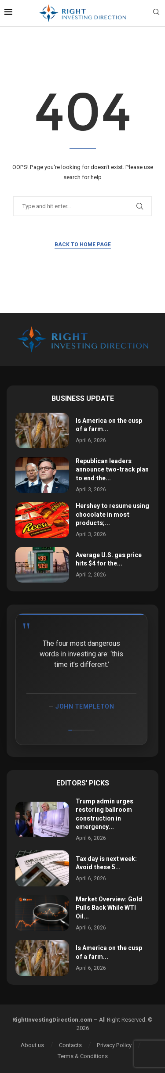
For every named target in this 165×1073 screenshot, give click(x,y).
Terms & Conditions (83, 1056)
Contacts (70, 1045)
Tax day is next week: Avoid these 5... (106, 863)
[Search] (156, 13)
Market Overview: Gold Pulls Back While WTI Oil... (109, 908)
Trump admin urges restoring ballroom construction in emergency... (104, 814)
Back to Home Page (83, 244)
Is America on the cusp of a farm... (109, 425)
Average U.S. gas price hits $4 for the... (109, 560)
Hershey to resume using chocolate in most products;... (112, 514)
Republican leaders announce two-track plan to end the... (112, 470)
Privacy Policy (114, 1045)
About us (32, 1045)
